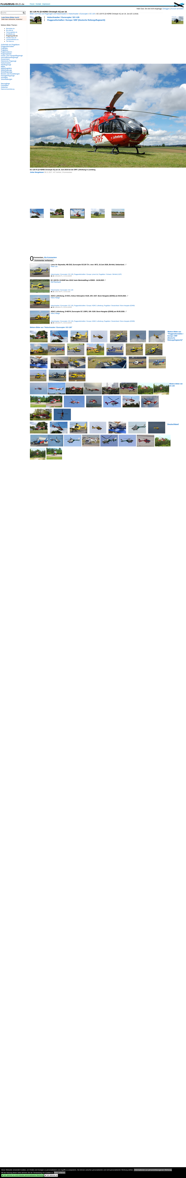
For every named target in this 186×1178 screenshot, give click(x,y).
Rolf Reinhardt (56, 282)
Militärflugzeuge (6, 70)
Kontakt (38, 4)
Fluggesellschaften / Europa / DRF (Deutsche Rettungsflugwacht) (76, 20)
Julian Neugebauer (37, 172)
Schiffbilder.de (10, 34)
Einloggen (166, 9)
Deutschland (173, 424)
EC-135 (92, 14)
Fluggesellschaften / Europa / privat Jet (86, 274)
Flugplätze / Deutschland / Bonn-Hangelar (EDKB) (119, 305)
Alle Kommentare (50, 257)
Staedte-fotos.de (11, 37)
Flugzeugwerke (6, 54)
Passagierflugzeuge (8, 76)
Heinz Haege (55, 298)
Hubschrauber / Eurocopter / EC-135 (63, 17)
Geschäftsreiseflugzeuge (9, 57)
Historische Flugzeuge (8, 61)
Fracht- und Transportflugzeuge (12, 56)
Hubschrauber (73, 14)
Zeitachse (4, 87)
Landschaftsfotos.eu (12, 39)
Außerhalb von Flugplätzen (10, 45)
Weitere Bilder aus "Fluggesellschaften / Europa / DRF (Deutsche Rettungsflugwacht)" (175, 336)
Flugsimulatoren (6, 52)
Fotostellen (5, 85)
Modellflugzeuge (6, 72)
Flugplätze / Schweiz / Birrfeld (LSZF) (110, 274)
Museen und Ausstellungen (10, 74)
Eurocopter (84, 14)
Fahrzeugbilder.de (11, 32)
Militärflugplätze (6, 68)
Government (5, 59)
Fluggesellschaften (7, 46)
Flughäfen (4, 48)
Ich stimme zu (51, 1175)
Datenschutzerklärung (7, 89)
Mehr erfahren (59, 1173)
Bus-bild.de (9, 30)
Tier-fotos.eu (10, 41)
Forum (32, 4)
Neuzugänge (5, 84)
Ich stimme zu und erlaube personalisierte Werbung (22, 1175)
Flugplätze (4, 50)
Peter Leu (54, 266)
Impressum (46, 4)
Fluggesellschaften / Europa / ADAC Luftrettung (88, 305)
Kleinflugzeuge (6, 65)
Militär (3, 66)
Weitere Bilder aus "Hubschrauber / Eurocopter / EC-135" (51, 327)
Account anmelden (177, 9)
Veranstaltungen (6, 79)
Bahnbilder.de (10, 28)
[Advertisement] (48, 42)
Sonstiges (4, 77)
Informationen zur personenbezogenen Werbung (153, 1170)
